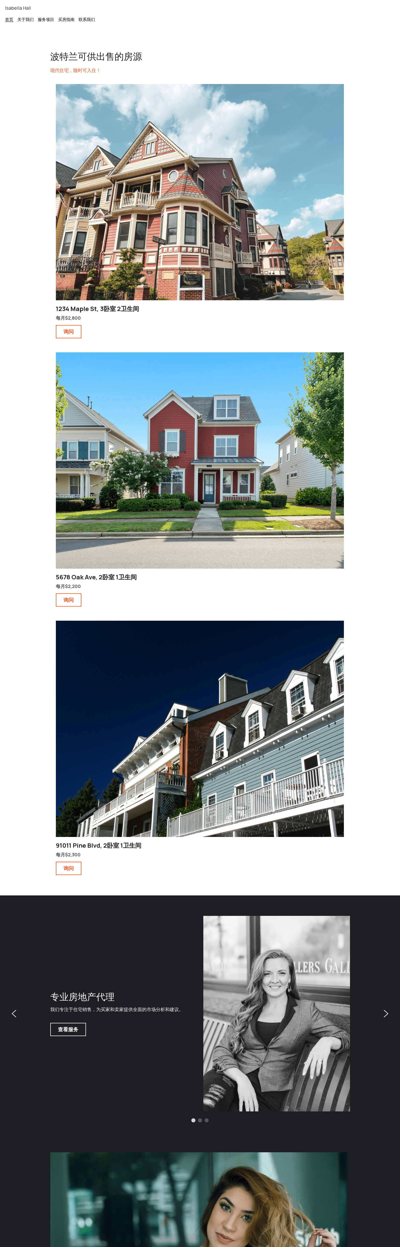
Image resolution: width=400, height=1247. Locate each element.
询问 (62, 186)
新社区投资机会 (70, 1152)
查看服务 (68, 345)
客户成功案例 (169, 1152)
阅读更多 (66, 992)
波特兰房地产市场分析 (281, 1152)
